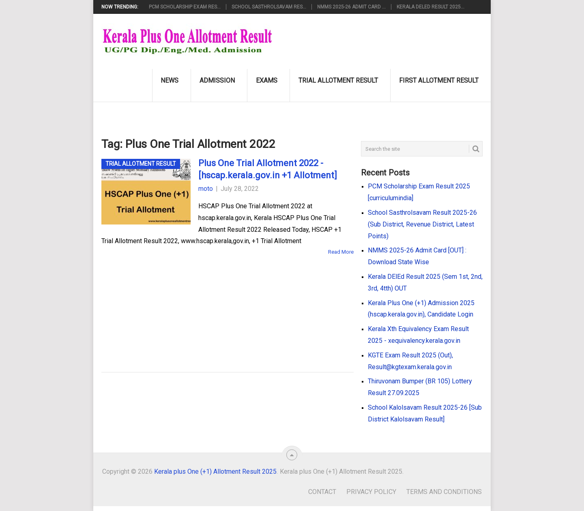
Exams (266, 80)
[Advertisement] (215, 302)
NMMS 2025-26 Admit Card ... (351, 7)
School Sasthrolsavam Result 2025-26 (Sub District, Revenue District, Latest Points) (422, 224)
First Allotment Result (439, 80)
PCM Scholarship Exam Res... (185, 7)
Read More (341, 252)
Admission (217, 80)
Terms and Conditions (444, 492)
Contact (322, 492)
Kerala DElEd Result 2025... (430, 7)
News (169, 80)
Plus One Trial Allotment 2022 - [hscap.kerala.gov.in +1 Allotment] (267, 169)
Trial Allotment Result (338, 80)
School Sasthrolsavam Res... (269, 7)
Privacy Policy (371, 492)
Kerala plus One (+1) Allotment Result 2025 (215, 471)
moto (205, 188)
